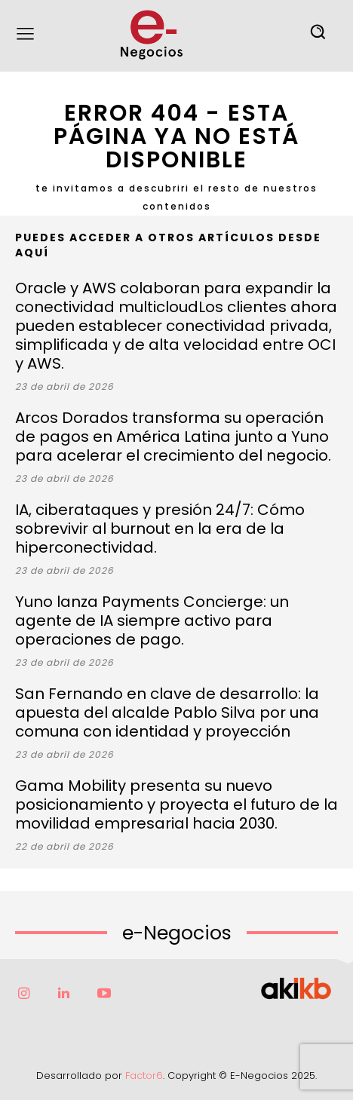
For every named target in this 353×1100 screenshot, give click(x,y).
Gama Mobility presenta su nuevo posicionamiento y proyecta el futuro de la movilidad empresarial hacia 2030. (176, 804)
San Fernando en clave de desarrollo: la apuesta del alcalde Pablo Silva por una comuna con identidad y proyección (167, 712)
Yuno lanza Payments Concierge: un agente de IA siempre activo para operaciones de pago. (152, 620)
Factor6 (144, 1075)
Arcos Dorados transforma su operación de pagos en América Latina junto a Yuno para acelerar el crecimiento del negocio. (173, 436)
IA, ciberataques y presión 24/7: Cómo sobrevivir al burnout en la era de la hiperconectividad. (160, 528)
